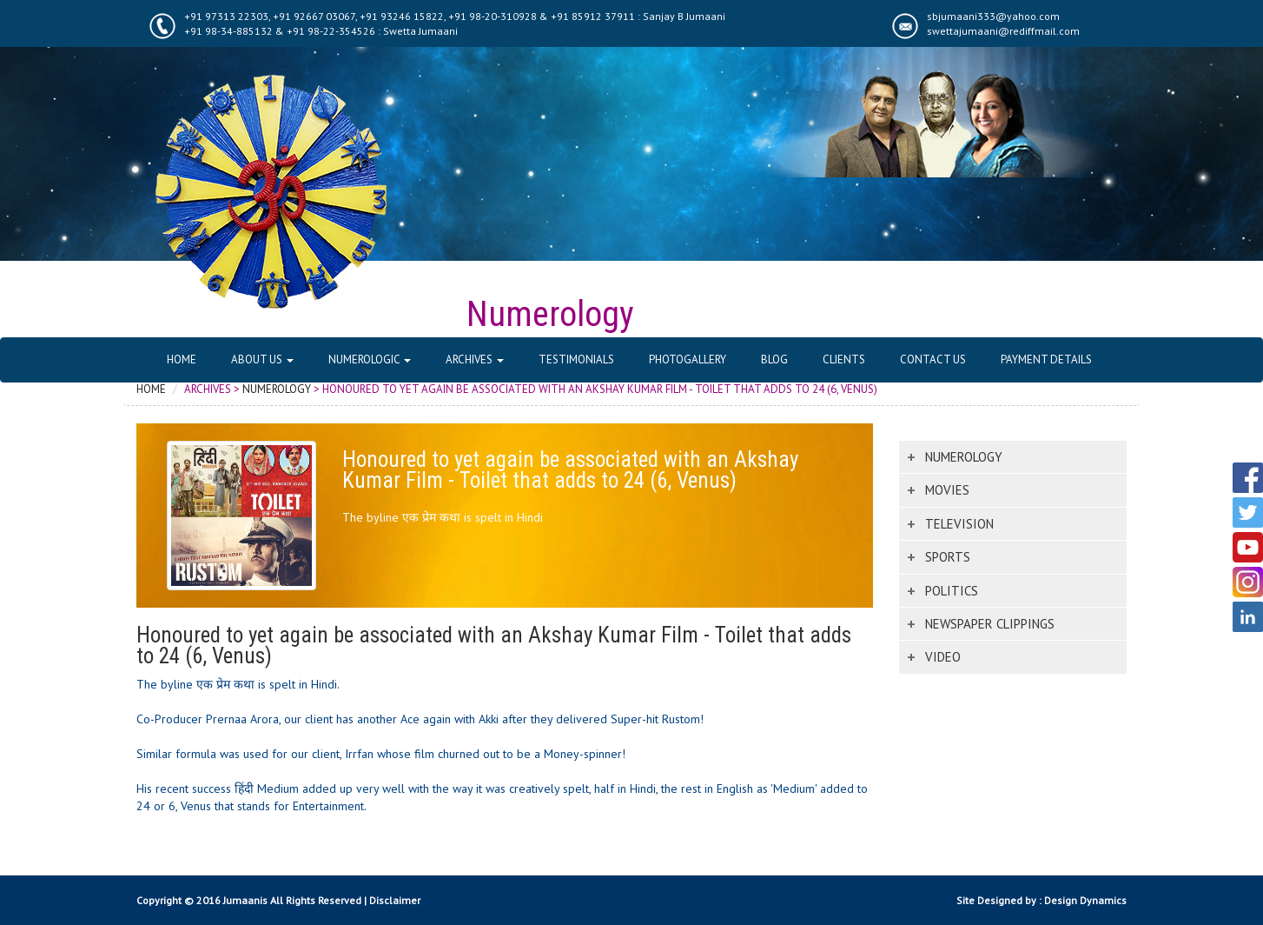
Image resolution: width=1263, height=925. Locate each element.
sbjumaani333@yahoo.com (993, 16)
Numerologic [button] (369, 359)
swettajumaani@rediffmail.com (1003, 30)
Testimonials (576, 359)
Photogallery (687, 359)
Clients (844, 359)
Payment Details (1046, 359)
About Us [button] (262, 359)
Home (181, 359)
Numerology (276, 389)
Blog (774, 359)
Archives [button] (475, 359)
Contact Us (933, 359)
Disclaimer (394, 900)
